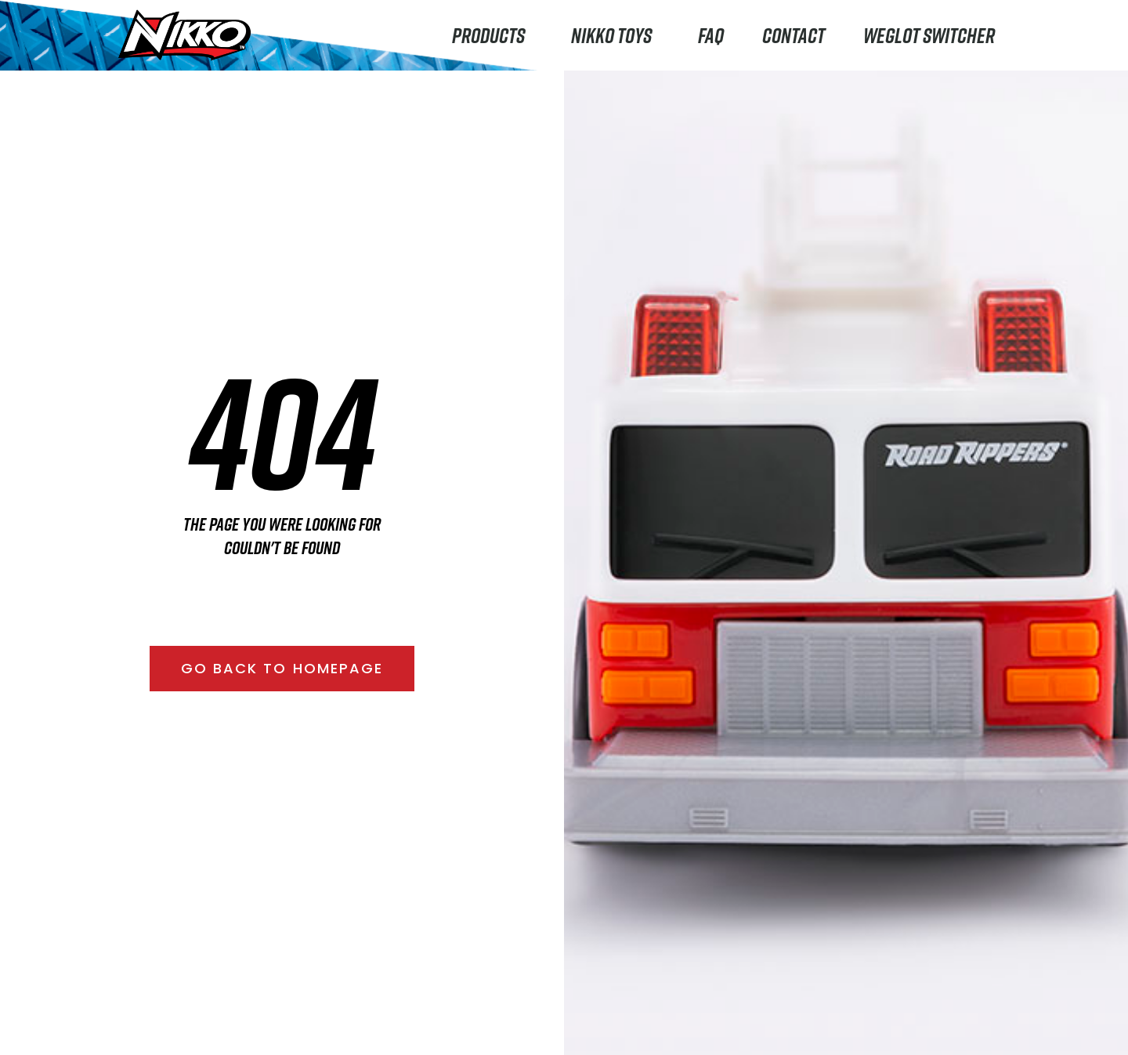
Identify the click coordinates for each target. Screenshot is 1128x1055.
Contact (793, 35)
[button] (282, 668)
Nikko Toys (615, 35)
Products (492, 35)
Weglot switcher (929, 35)
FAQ (711, 35)
